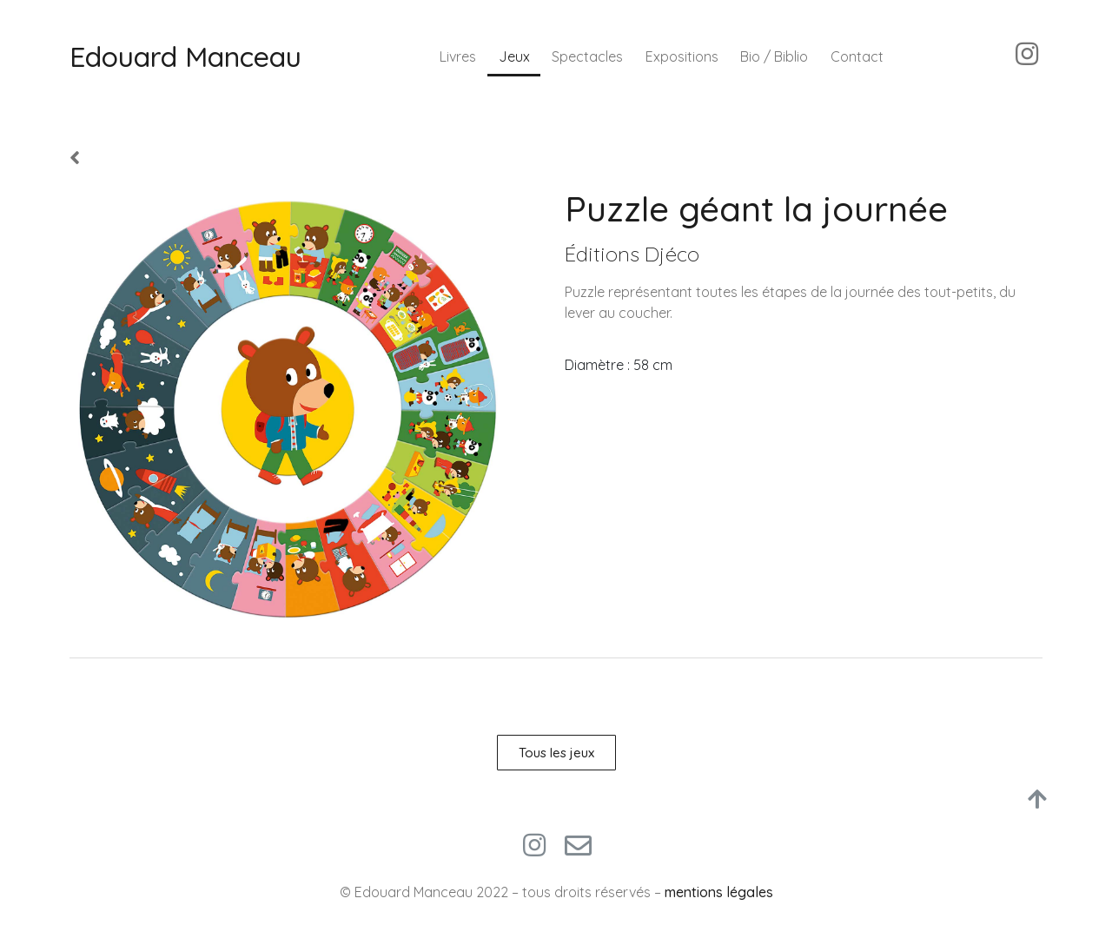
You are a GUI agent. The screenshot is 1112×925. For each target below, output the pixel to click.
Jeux (514, 56)
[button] (556, 752)
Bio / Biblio (774, 56)
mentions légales (719, 892)
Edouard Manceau (185, 56)
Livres (458, 56)
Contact (857, 56)
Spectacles (587, 56)
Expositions (681, 56)
